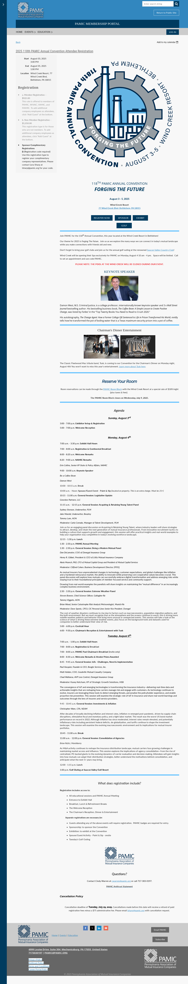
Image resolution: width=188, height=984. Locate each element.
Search (176, 4)
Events (63, 935)
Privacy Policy (35, 959)
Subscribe (160, 939)
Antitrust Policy (36, 962)
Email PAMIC (160, 929)
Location (25, 73)
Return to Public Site (166, 12)
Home (54, 935)
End (27, 66)
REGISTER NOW (102, 218)
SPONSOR (122, 218)
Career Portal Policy (38, 969)
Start (26, 58)
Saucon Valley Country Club (160, 250)
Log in (172, 32)
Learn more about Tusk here (132, 366)
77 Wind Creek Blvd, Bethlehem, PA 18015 (119, 208)
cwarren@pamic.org (121, 881)
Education (73, 935)
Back (18, 42)
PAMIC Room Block (112, 389)
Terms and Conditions (39, 966)
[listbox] (168, 42)
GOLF (124, 225)
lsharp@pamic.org (135, 910)
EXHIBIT (140, 218)
